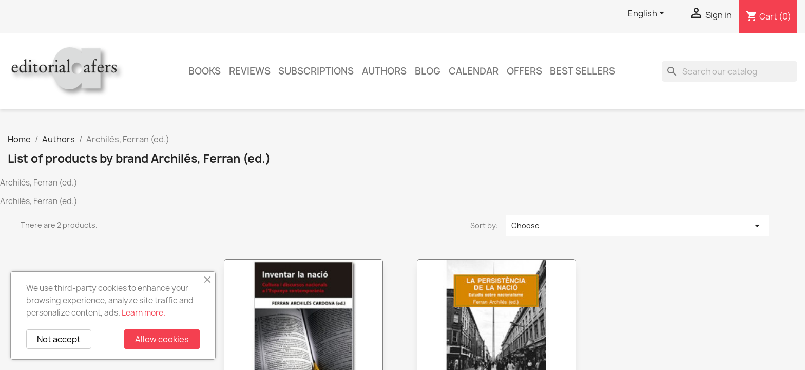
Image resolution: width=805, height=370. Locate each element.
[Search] (729, 71)
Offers (524, 71)
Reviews (250, 71)
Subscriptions (316, 71)
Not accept (59, 339)
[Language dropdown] (648, 14)
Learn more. (143, 312)
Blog (427, 71)
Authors (384, 71)
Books (204, 71)
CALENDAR (474, 71)
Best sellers (582, 71)
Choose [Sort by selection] (637, 225)
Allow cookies (162, 339)
